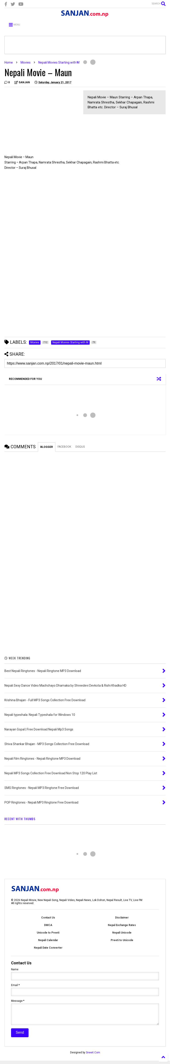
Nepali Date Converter (48, 947)
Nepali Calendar (48, 940)
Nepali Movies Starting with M (58, 62)
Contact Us (48, 917)
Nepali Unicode (121, 932)
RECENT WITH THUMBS (19, 818)
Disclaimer (122, 917)
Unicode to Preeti (48, 932)
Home (8, 62)
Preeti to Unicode (122, 940)
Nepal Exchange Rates (122, 925)
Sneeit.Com (93, 1055)
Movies (26, 62)
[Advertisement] (41, 121)
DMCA (48, 925)
